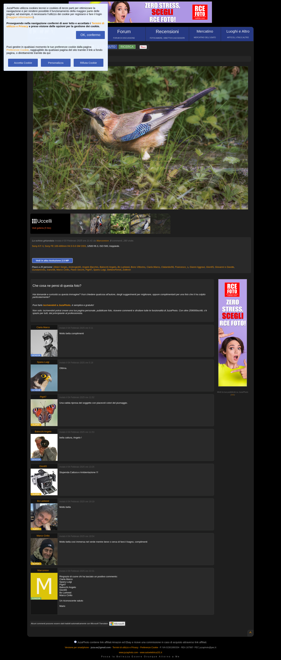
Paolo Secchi (77, 269)
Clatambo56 (167, 267)
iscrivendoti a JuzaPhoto (56, 305)
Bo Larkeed (124, 267)
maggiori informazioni (20, 17)
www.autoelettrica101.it (151, 652)
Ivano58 (51, 269)
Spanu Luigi (99, 269)
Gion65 (210, 267)
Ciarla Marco (153, 267)
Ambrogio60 (74, 267)
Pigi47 (88, 269)
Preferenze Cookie (17, 49)
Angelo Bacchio (90, 267)
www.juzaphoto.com (128, 652)
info (232, 395)
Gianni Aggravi (197, 267)
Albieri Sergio (60, 267)
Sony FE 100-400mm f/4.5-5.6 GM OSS (65, 246)
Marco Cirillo (62, 269)
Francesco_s (181, 267)
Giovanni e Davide (224, 267)
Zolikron (127, 269)
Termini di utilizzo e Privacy (125, 647)
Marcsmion (102, 240)
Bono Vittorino (138, 267)
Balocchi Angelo (108, 267)
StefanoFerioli (114, 269)
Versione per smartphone (77, 647)
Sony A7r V (38, 246)
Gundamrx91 (39, 269)
